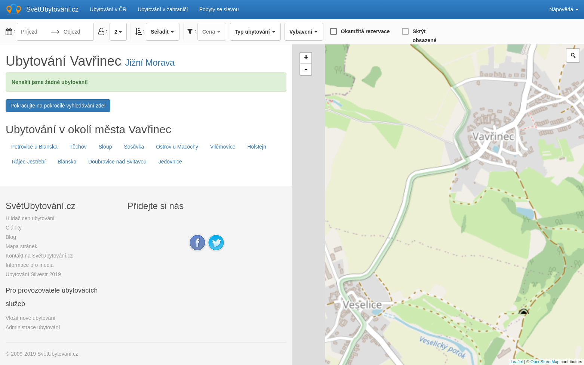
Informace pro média (29, 265)
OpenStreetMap (545, 361)
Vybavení (303, 32)
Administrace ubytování (33, 327)
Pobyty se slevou (219, 9)
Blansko (67, 162)
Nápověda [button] (563, 9)
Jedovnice (170, 162)
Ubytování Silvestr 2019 (33, 274)
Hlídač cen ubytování (30, 218)
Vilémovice (222, 147)
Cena (211, 32)
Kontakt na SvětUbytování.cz (39, 256)
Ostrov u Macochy (177, 147)
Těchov (78, 147)
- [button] (305, 69)
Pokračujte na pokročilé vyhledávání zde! (57, 106)
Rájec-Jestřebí (29, 162)
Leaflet (517, 361)
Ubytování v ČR (108, 9)
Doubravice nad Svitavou (117, 162)
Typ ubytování (255, 32)
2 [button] (118, 32)
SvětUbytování (52, 9)
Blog (11, 237)
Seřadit (163, 32)
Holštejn (256, 147)
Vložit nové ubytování (30, 318)
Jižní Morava (150, 63)
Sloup (105, 147)
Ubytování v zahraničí (163, 9)
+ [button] (306, 58)
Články (14, 228)
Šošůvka (134, 147)
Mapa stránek (21, 246)
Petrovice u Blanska (34, 147)
